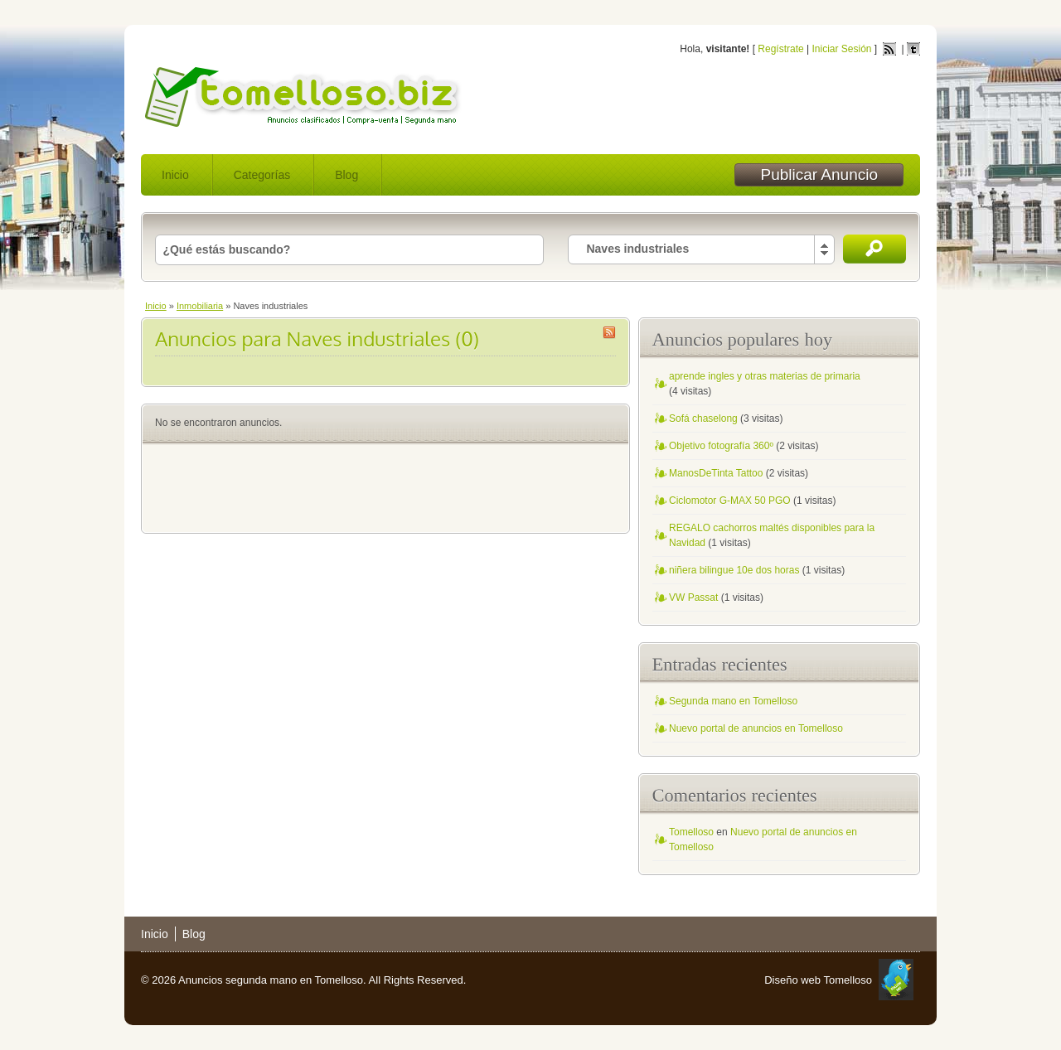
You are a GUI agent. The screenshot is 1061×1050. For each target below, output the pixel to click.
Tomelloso (691, 832)
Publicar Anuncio (819, 174)
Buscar (874, 249)
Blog (346, 174)
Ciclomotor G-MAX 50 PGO (730, 500)
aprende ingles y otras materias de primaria (764, 376)
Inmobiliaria (200, 306)
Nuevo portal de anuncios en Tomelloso (756, 728)
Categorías (262, 174)
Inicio (175, 174)
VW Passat (693, 597)
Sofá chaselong (703, 418)
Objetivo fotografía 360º (721, 446)
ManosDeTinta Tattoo (716, 473)
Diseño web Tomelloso (818, 980)
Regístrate (780, 49)
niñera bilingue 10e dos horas (734, 570)
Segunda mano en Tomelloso (733, 701)
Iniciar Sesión (841, 49)
